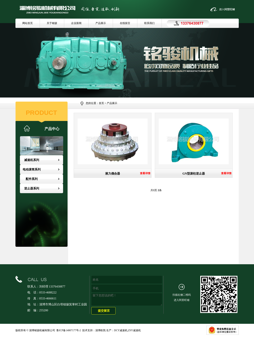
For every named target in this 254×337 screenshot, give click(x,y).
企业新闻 (76, 23)
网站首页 (27, 23)
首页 (101, 103)
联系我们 (149, 23)
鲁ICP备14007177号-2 (68, 330)
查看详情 (145, 173)
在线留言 (125, 23)
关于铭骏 (52, 23)
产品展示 (100, 23)
